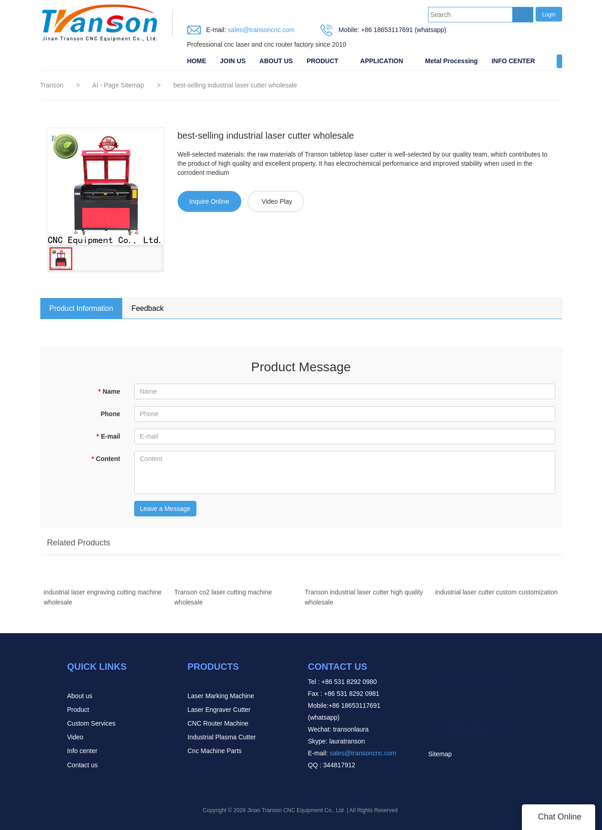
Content (105, 458)
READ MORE (466, 725)
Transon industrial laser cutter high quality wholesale (364, 600)
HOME (196, 61)
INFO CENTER (513, 61)
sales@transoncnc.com (260, 29)
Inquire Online (209, 201)
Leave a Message (165, 508)
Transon (52, 85)
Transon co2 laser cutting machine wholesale (223, 600)
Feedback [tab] (147, 308)
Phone (110, 414)
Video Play (277, 201)
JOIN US (233, 61)
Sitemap (440, 754)
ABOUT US (276, 61)
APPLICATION (381, 61)
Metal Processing (451, 61)
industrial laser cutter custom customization (496, 595)
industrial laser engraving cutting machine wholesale (103, 600)
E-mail (108, 436)
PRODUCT (322, 61)
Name (109, 391)
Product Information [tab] (81, 308)
